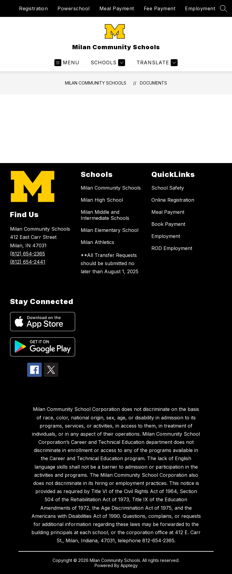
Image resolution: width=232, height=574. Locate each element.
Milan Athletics (97, 242)
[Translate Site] (156, 62)
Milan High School (102, 200)
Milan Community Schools (95, 82)
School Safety (167, 188)
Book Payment (168, 224)
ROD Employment (171, 248)
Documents (153, 82)
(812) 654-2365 (27, 254)
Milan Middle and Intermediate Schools (105, 215)
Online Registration (172, 200)
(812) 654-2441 (27, 262)
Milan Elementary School (109, 230)
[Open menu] (66, 62)
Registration (33, 8)
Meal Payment (116, 8)
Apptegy (129, 565)
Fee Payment (160, 8)
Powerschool (73, 8)
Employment (200, 8)
